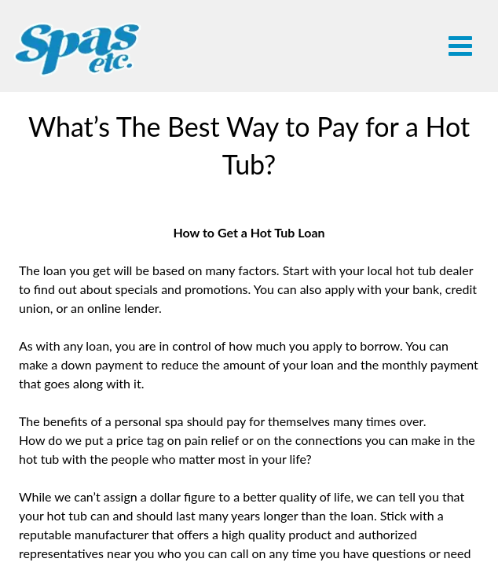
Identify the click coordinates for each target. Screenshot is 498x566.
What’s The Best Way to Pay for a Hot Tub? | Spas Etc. (78, 49)
